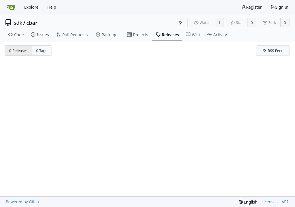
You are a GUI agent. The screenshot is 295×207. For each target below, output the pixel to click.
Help (51, 7)
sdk (18, 23)
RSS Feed (273, 50)
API (284, 201)
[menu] (248, 202)
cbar (32, 23)
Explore (31, 7)
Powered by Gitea (22, 201)
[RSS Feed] (181, 22)
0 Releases (18, 50)
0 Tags (42, 50)
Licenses (270, 201)
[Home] (11, 7)
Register (251, 7)
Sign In (279, 7)
